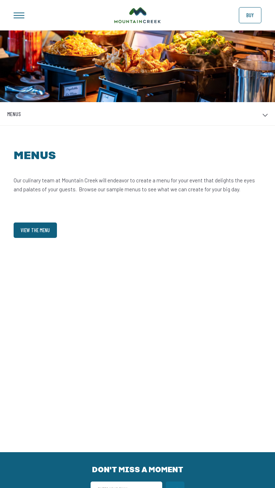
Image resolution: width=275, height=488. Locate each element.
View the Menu (35, 230)
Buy (250, 15)
